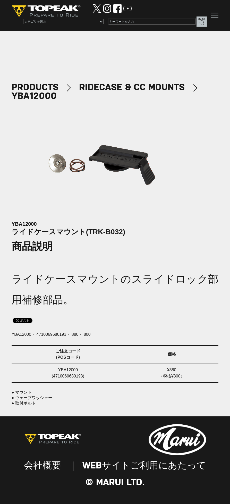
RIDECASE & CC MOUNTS (132, 87)
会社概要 (42, 466)
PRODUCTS (35, 87)
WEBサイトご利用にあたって (144, 466)
